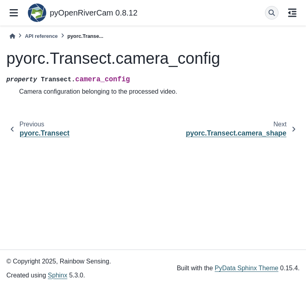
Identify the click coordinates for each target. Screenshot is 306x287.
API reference (41, 36)
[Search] (272, 13)
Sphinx (57, 275)
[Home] (12, 36)
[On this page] (292, 13)
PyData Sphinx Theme (247, 268)
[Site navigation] (13, 13)
